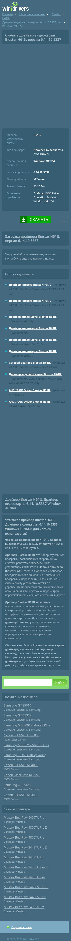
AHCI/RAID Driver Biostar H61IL (29, 390)
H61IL (5, 18)
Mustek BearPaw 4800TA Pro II (25, 827)
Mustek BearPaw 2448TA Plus (24, 877)
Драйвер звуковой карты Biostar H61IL (35, 374)
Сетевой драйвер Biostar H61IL (30, 362)
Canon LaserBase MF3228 (22, 775)
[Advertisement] (35, 85)
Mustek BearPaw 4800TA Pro (24, 837)
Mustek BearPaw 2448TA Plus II (26, 867)
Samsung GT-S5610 (17, 705)
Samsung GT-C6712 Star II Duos (26, 745)
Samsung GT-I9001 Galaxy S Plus (27, 725)
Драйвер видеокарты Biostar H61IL (33, 317)
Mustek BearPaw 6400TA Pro (24, 817)
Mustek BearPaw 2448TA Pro (24, 857)
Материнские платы (32, 14)
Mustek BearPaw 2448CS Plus (25, 897)
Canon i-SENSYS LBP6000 (21, 735)
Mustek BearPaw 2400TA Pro (24, 907)
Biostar (56, 14)
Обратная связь (21, 927)
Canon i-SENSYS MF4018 (21, 765)
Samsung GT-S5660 (17, 785)
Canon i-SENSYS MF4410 (21, 795)
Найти (59, 682)
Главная (7, 14)
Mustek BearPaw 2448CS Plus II (26, 887)
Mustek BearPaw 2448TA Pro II (25, 847)
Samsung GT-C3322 (17, 715)
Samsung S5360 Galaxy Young (25, 755)
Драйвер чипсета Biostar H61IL (30, 284)
